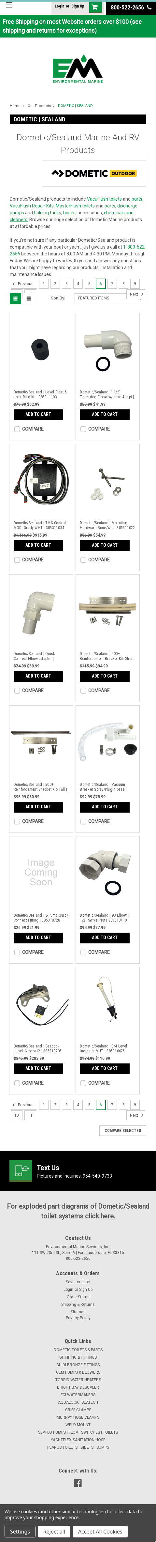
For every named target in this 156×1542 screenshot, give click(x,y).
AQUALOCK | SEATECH (78, 1402)
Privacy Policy (78, 1318)
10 (16, 1115)
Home (15, 106)
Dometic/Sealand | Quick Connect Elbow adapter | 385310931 (34, 656)
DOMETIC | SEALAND (75, 106)
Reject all (54, 1531)
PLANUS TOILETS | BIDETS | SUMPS (78, 1447)
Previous (22, 284)
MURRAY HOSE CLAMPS (78, 1417)
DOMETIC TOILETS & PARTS (78, 1350)
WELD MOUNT (78, 1425)
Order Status (78, 1297)
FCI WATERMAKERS (78, 1395)
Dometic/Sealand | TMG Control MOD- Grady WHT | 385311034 (40, 525)
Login (59, 6)
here (107, 1216)
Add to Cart (38, 414)
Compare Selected (123, 1130)
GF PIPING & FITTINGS (78, 1357)
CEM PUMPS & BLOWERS (78, 1372)
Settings (20, 1531)
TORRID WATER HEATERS (78, 1380)
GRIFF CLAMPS (78, 1410)
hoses (69, 212)
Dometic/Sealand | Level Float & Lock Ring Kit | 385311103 (40, 394)
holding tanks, (48, 212)
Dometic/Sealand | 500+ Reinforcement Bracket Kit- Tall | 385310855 (40, 787)
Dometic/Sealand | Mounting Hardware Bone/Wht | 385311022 (107, 525)
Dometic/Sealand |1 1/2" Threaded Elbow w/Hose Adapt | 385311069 (107, 395)
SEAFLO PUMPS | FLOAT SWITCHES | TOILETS (78, 1432)
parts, (137, 199)
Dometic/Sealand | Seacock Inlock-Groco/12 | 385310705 (38, 1048)
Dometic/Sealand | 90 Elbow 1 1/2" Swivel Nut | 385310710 (105, 918)
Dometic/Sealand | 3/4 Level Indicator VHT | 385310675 (103, 1048)
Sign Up (77, 6)
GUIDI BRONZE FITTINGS (78, 1365)
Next (137, 294)
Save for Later (78, 1282)
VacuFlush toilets (104, 199)
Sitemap (78, 1312)
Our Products (39, 106)
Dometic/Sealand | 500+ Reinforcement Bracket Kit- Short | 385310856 (107, 656)
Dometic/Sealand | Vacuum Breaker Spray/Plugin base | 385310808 (103, 787)
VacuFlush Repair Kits (32, 205)
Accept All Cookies (100, 1531)
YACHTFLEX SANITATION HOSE (78, 1440)
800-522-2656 (131, 7)
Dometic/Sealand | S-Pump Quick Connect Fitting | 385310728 (41, 918)
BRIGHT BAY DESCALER (78, 1387)
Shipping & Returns (78, 1304)
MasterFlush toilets (75, 205)
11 (30, 1115)
